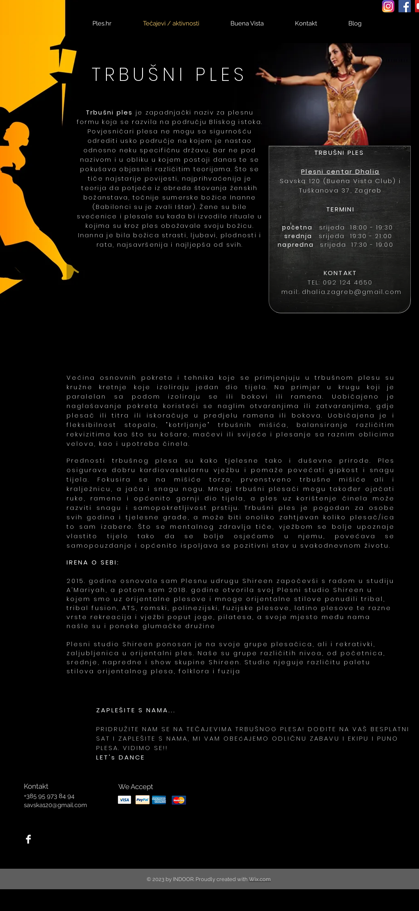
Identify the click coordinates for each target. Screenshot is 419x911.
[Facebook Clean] (28, 839)
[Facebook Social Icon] (404, 6)
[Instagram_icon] (388, 6)
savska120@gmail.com (55, 805)
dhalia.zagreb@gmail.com (352, 291)
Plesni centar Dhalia (340, 171)
